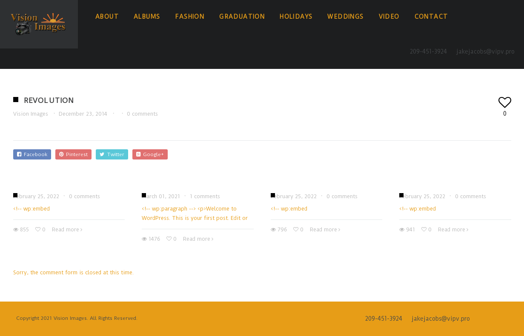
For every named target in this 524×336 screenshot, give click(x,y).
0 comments (142, 114)
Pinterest (73, 154)
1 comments (205, 196)
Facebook (32, 154)
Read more (65, 229)
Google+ (150, 154)
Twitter (112, 154)
